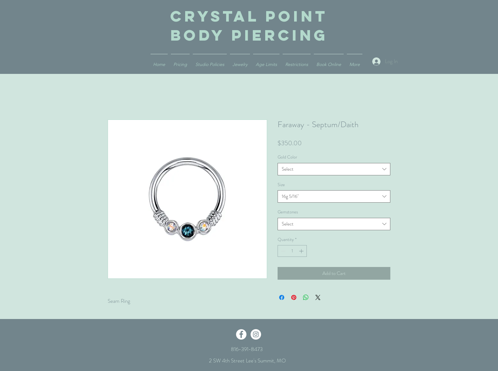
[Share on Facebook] (282, 297)
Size (281, 184)
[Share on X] (318, 297)
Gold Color (287, 157)
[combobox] (334, 169)
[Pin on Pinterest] (294, 297)
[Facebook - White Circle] (241, 334)
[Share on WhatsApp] (306, 297)
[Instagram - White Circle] (256, 334)
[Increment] (302, 251)
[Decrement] (282, 251)
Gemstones (288, 212)
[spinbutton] (292, 251)
